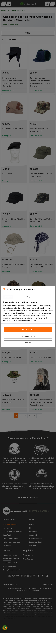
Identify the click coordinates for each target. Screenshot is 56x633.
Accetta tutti (28, 329)
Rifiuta (28, 343)
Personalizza (28, 336)
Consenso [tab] (8, 297)
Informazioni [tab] (47, 297)
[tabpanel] (28, 311)
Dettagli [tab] (27, 297)
